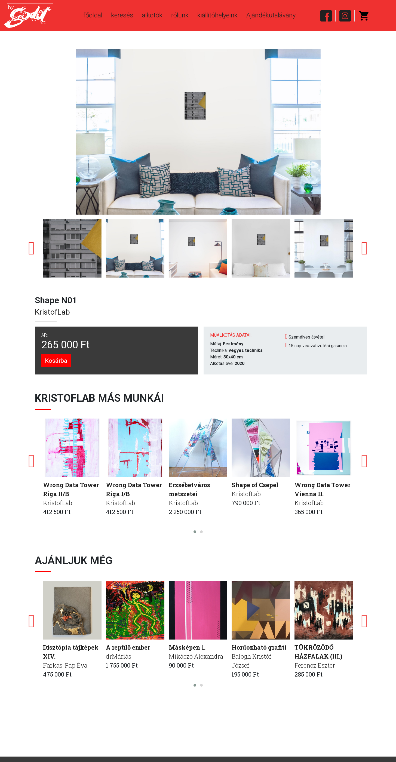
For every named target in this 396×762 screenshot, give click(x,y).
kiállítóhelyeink (217, 15)
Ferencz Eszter (314, 665)
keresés (122, 15)
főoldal (92, 15)
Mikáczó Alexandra (196, 656)
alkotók (152, 15)
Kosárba (56, 360)
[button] (195, 531)
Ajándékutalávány (271, 15)
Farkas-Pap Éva (65, 665)
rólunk (180, 15)
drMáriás (118, 656)
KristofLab (52, 312)
